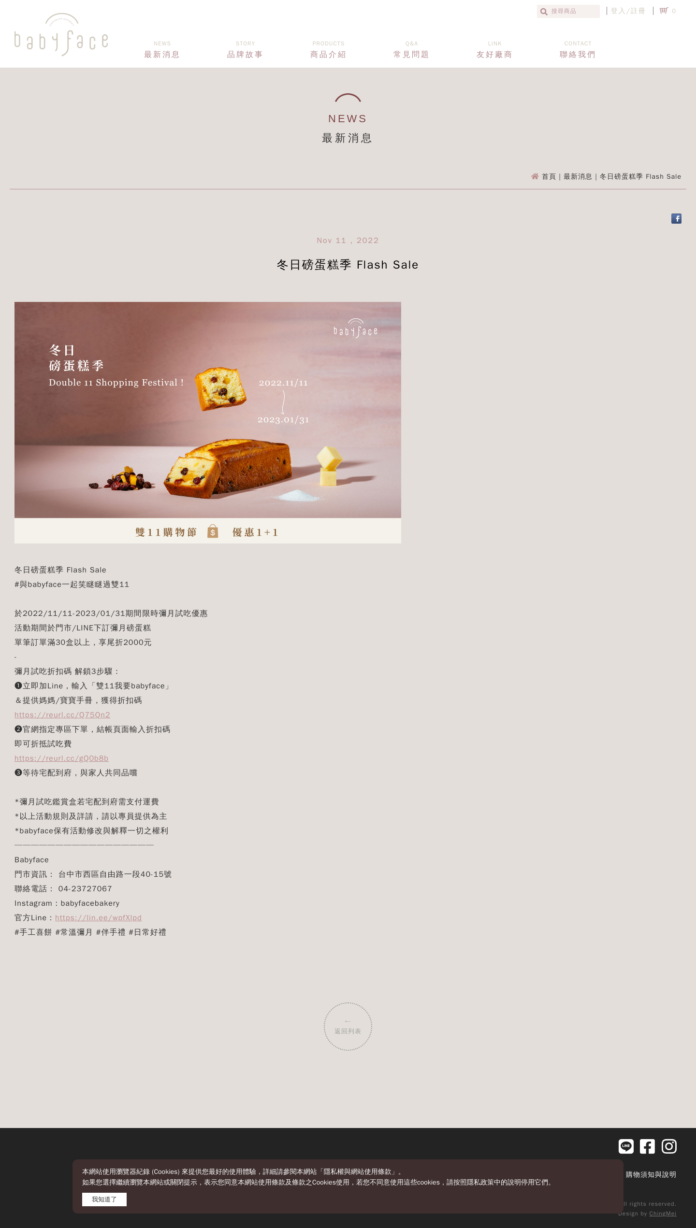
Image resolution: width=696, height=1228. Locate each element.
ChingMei (663, 1213)
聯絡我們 (578, 49)
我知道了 (104, 1199)
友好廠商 (495, 49)
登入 (618, 11)
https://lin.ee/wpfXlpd (98, 918)
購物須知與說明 (651, 1175)
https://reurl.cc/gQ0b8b (61, 758)
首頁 (549, 176)
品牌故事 (245, 49)
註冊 (638, 11)
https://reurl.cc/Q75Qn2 (62, 715)
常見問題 (412, 49)
